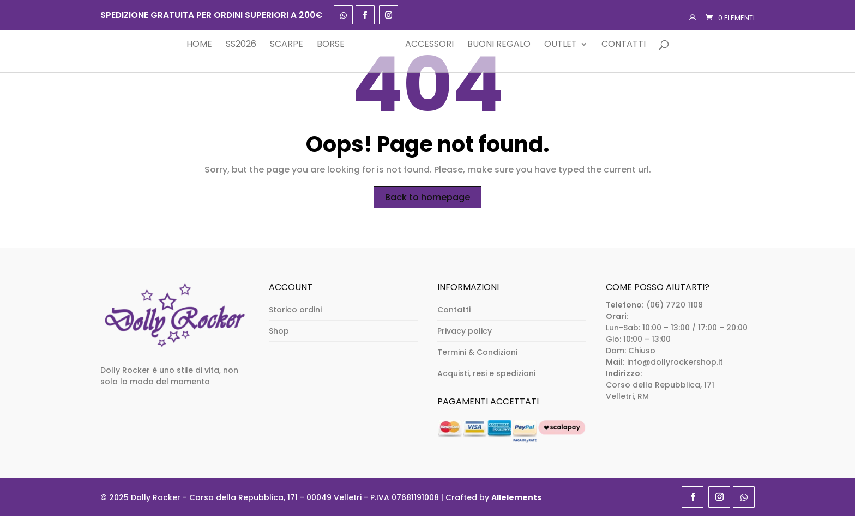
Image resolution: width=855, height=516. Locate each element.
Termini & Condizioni (477, 352)
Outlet (577, 45)
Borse (314, 45)
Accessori (446, 45)
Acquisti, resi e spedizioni (486, 373)
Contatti (640, 45)
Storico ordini (295, 309)
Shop (279, 330)
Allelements (516, 497)
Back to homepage (427, 197)
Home (182, 45)
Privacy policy (464, 330)
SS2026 (224, 45)
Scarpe (269, 45)
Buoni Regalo (515, 45)
